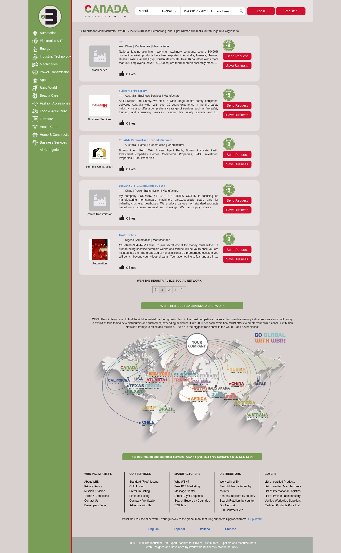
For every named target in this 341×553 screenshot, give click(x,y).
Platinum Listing (139, 496)
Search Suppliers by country (237, 496)
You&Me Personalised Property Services (145, 140)
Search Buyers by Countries (192, 500)
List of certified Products (280, 481)
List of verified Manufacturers (283, 486)
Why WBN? (182, 481)
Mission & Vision (94, 491)
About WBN (91, 481)
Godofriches (127, 235)
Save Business (237, 66)
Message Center (185, 491)
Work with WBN (229, 481)
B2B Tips (180, 505)
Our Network (227, 505)
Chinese (230, 529)
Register (290, 11)
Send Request (237, 56)
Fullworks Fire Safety (133, 90)
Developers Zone (95, 505)
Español (179, 529)
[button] (146, 11)
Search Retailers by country (237, 500)
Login (260, 11)
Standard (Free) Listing (143, 481)
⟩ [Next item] (181, 290)
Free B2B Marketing (187, 486)
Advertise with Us (140, 505)
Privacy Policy (93, 486)
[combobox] (146, 11)
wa (120, 41)
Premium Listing (139, 491)
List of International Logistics (283, 491)
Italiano (205, 529)
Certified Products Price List (282, 505)
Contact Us (91, 500)
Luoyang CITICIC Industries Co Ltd (142, 185)
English (153, 529)
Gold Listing (136, 486)
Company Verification (142, 500)
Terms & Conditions (96, 496)
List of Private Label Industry (283, 496)
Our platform (254, 519)
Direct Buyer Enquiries (189, 496)
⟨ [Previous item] (155, 290)
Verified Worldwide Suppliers (283, 500)
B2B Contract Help (231, 510)
